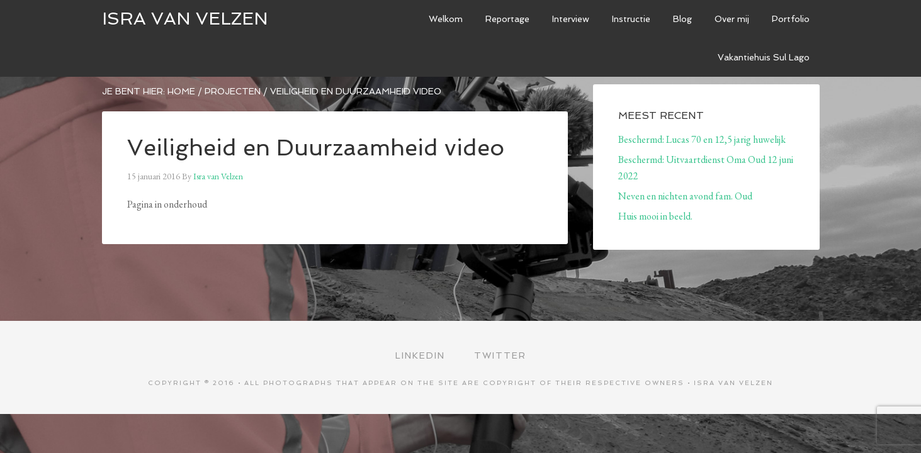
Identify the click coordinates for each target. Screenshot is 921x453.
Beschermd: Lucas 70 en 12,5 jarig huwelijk (702, 139)
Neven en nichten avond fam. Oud (685, 196)
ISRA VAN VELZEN (185, 18)
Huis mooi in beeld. (655, 216)
